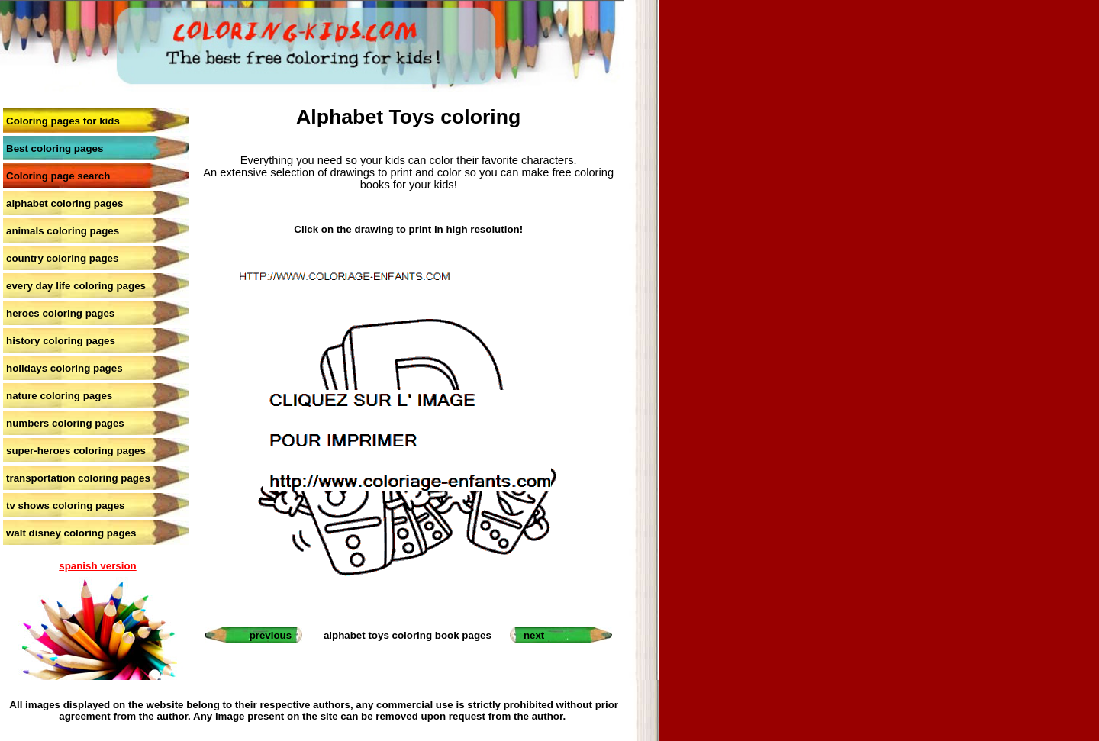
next (534, 635)
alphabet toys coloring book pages (407, 635)
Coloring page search (58, 176)
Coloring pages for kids (63, 121)
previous (271, 635)
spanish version (97, 566)
